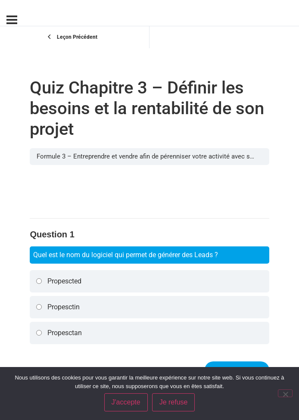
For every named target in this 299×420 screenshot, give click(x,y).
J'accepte (126, 402)
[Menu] (12, 20)
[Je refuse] (285, 393)
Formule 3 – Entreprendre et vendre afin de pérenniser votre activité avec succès (152, 156)
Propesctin (58, 307)
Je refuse (173, 402)
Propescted (58, 281)
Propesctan (59, 333)
